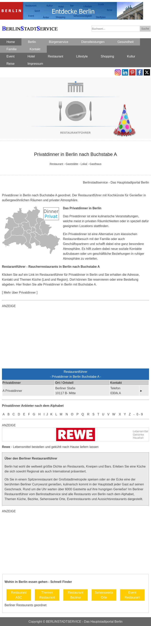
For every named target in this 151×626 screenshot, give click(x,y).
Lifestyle (82, 56)
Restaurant (55, 56)
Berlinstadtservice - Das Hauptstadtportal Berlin (116, 182)
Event (10, 56)
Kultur (131, 56)
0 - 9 (139, 414)
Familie (11, 49)
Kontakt (35, 49)
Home (10, 42)
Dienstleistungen (92, 42)
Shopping (107, 56)
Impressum (35, 63)
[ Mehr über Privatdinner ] (20, 292)
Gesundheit (126, 42)
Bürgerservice (58, 42)
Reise (10, 63)
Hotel (31, 56)
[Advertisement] (75, 339)
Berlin (32, 42)
